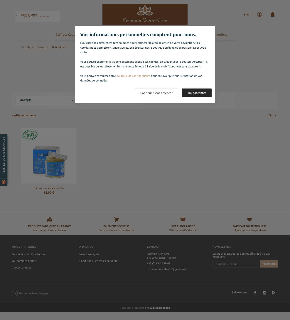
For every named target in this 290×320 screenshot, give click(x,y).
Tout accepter (197, 93)
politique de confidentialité (133, 75)
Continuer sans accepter (156, 93)
